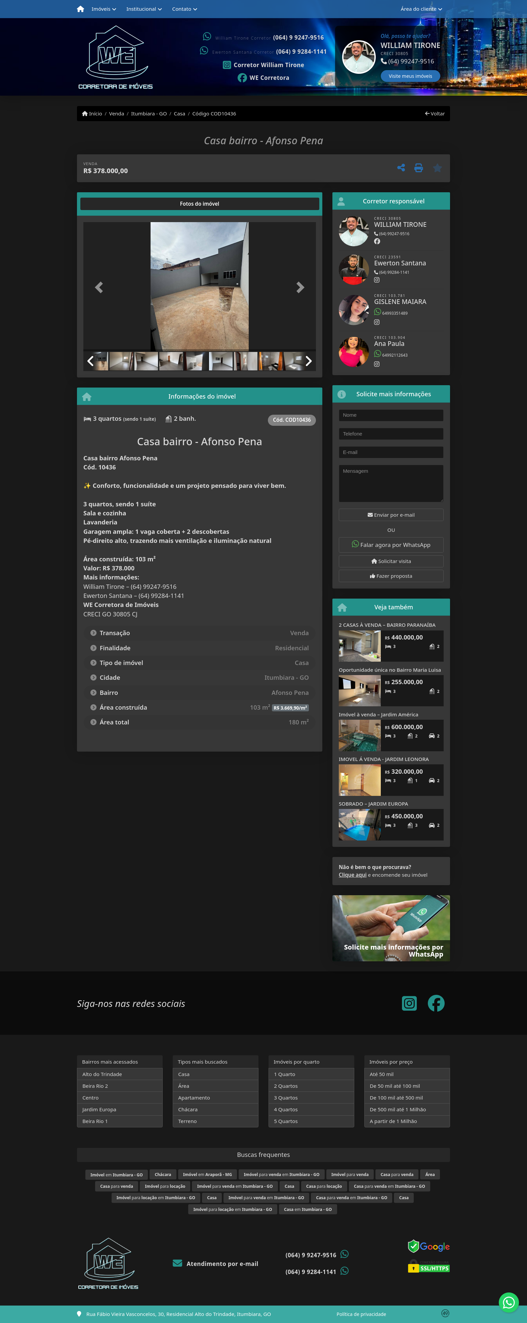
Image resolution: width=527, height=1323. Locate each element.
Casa (179, 113)
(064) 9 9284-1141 (301, 51)
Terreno (187, 1121)
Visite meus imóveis (410, 76)
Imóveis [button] (101, 8)
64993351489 (391, 313)
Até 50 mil (382, 1074)
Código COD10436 (214, 113)
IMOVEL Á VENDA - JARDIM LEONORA (384, 759)
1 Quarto (284, 1074)
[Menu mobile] (80, 9)
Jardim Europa (99, 1109)
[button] (335, 57)
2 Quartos (286, 1085)
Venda (116, 113)
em (116, 1175)
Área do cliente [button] (419, 8)
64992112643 (391, 355)
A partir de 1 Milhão (393, 1121)
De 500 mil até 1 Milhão (398, 1109)
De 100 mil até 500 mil (396, 1097)
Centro (90, 1097)
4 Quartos (286, 1109)
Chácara (188, 1109)
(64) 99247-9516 (391, 234)
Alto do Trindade (102, 1074)
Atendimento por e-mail (215, 1264)
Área (183, 1085)
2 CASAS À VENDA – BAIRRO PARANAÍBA (387, 624)
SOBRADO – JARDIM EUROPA (373, 803)
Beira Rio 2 (95, 1085)
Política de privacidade (361, 1314)
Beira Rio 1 (95, 1121)
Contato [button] (181, 8)
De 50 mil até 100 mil (395, 1085)
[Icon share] (263, 64)
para (350, 1174)
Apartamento (194, 1097)
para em (282, 1174)
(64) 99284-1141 (391, 272)
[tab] (105, 204)
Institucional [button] (141, 8)
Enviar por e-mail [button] (391, 514)
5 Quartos (286, 1121)
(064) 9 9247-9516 (298, 37)
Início (92, 113)
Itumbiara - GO (149, 113)
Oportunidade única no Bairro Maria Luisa (390, 669)
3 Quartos (286, 1097)
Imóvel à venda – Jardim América (378, 714)
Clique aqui (353, 874)
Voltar (435, 113)
